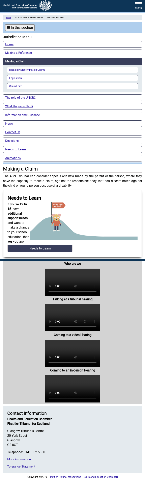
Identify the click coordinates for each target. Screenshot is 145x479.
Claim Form (15, 86)
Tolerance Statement (21, 466)
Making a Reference (18, 53)
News (9, 123)
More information (19, 459)
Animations (13, 158)
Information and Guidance (22, 115)
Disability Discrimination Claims (27, 69)
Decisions (12, 141)
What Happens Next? (19, 106)
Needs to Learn (15, 149)
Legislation (15, 78)
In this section (20, 27)
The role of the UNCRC (20, 97)
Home (8, 17)
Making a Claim (15, 61)
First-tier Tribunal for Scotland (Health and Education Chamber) (83, 477)
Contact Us (12, 132)
